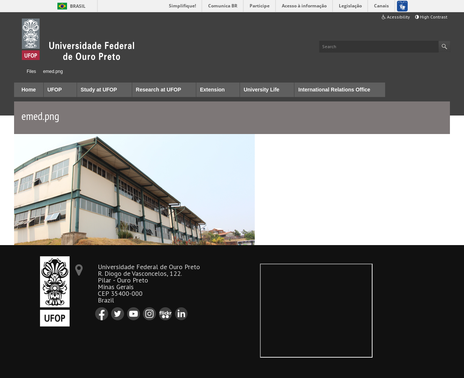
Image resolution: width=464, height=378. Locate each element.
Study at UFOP (99, 90)
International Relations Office (334, 90)
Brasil (78, 6)
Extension (212, 90)
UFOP (54, 90)
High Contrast (431, 17)
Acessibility (396, 17)
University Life (261, 90)
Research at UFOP (158, 90)
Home (17, 71)
